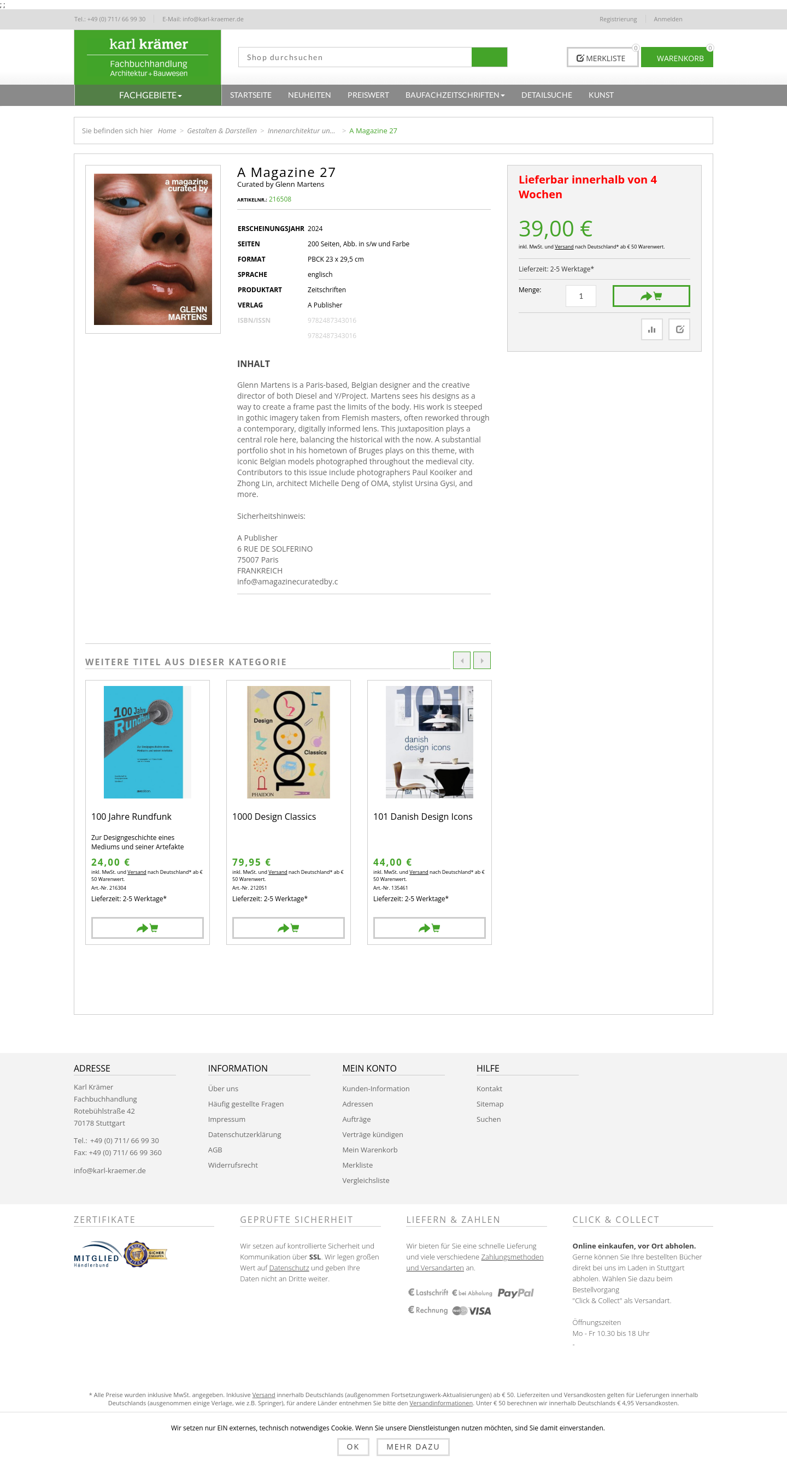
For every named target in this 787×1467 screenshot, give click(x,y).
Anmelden (668, 19)
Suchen (489, 1119)
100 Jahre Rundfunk (131, 817)
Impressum (227, 1119)
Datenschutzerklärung (244, 1134)
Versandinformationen (441, 1403)
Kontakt (489, 1088)
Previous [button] (462, 660)
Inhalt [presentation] (253, 364)
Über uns (223, 1088)
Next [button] (482, 660)
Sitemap (490, 1104)
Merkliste (357, 1165)
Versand (564, 246)
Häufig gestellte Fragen (246, 1104)
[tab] (257, 363)
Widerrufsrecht (233, 1165)
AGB (215, 1150)
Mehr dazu (413, 1446)
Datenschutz (289, 1268)
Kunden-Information (375, 1088)
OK (353, 1446)
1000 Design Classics (274, 817)
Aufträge (356, 1119)
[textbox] (351, 57)
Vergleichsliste (365, 1180)
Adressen (357, 1104)
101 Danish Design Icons (423, 817)
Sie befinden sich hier (117, 130)
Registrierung (618, 19)
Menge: (530, 289)
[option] (147, 812)
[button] (148, 95)
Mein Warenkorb (369, 1150)
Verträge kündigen (372, 1134)
